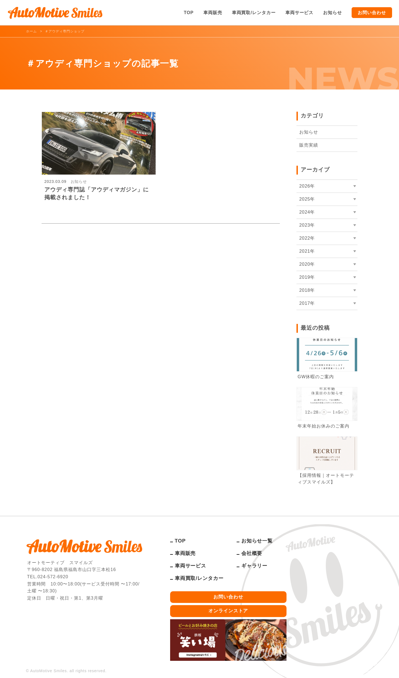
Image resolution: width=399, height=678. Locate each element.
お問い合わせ (372, 12)
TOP (188, 12)
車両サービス (299, 12)
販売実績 (308, 145)
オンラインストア (228, 610)
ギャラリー (254, 566)
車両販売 (212, 12)
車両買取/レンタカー (254, 12)
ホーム (31, 31)
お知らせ (332, 12)
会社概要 (251, 553)
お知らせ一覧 (257, 541)
